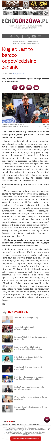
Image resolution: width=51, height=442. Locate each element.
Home (23, 41)
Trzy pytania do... (31, 41)
